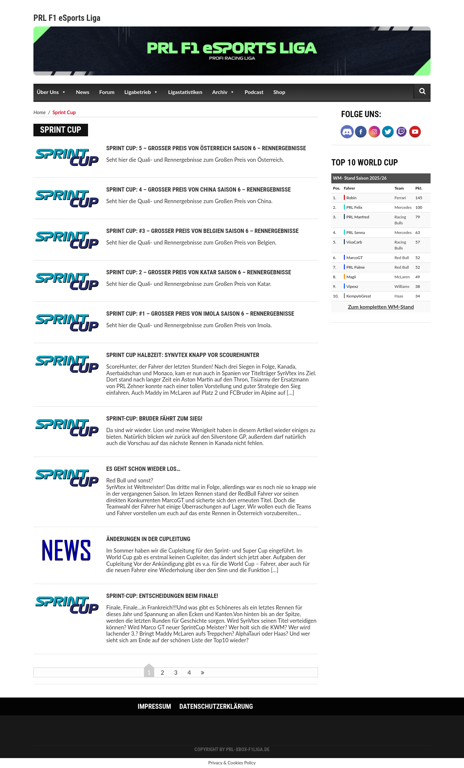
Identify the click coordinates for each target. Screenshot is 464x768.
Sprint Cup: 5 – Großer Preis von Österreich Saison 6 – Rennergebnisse (206, 148)
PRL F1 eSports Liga (67, 18)
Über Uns (51, 92)
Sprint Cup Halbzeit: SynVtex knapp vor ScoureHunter (182, 354)
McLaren (402, 276)
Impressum (154, 706)
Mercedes (403, 207)
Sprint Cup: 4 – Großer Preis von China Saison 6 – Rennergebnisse (198, 189)
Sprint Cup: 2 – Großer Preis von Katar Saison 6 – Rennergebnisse (198, 272)
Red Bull (401, 257)
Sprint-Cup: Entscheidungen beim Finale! (162, 595)
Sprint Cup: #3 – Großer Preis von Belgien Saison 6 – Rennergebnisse (202, 230)
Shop (279, 92)
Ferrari (400, 197)
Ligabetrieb (141, 92)
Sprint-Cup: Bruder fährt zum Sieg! (154, 418)
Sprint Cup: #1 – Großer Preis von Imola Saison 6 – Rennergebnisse (200, 313)
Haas (398, 296)
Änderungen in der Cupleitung (148, 538)
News (82, 92)
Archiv (223, 92)
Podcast (254, 92)
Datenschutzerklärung (216, 706)
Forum (107, 92)
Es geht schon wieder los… (143, 468)
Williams (401, 286)
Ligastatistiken (185, 92)
